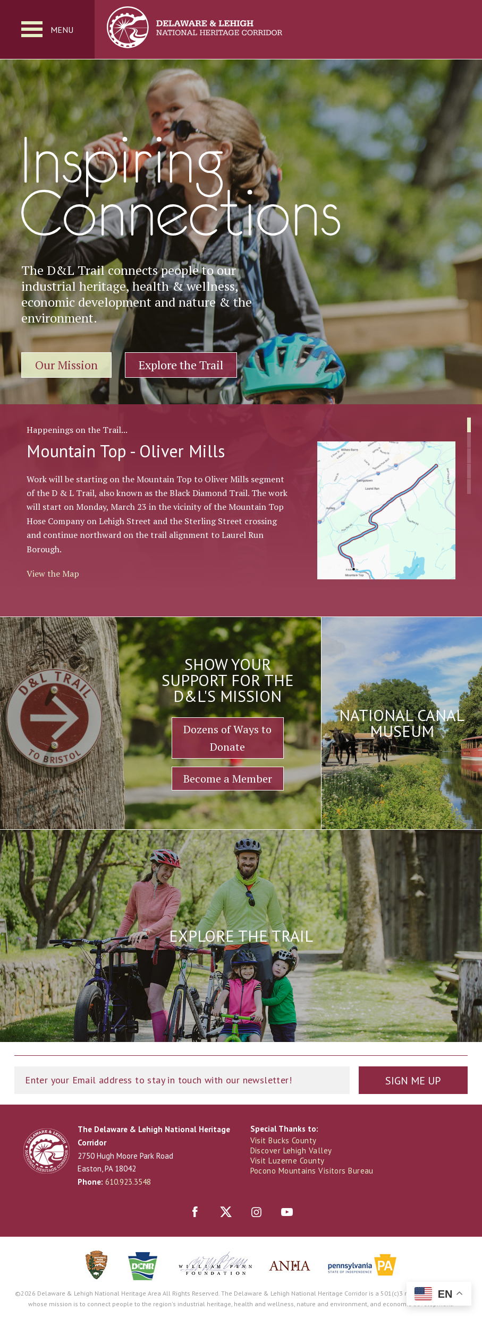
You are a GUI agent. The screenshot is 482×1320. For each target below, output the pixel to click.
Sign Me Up (413, 1081)
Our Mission (66, 364)
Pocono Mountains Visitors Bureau (312, 1171)
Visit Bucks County (283, 1140)
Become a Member (227, 778)
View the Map (53, 573)
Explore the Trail (181, 364)
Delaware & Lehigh (46, 1151)
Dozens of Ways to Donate (227, 738)
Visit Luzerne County (287, 1161)
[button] (469, 425)
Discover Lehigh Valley (291, 1150)
